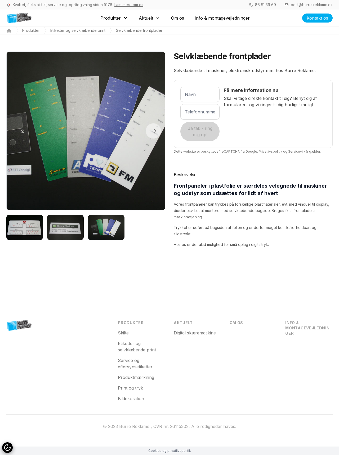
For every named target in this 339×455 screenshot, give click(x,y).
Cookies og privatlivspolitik (169, 451)
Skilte (123, 332)
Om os (236, 322)
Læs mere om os (128, 4)
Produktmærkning (136, 377)
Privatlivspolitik (270, 151)
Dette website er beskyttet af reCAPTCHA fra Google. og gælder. (247, 151)
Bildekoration (131, 398)
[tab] (24, 227)
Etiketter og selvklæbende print (77, 30)
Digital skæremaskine (195, 332)
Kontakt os (317, 18)
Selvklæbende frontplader (139, 30)
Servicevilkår (298, 151)
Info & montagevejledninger (307, 327)
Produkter (31, 30)
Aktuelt (183, 322)
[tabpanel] (85, 130)
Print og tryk (130, 388)
